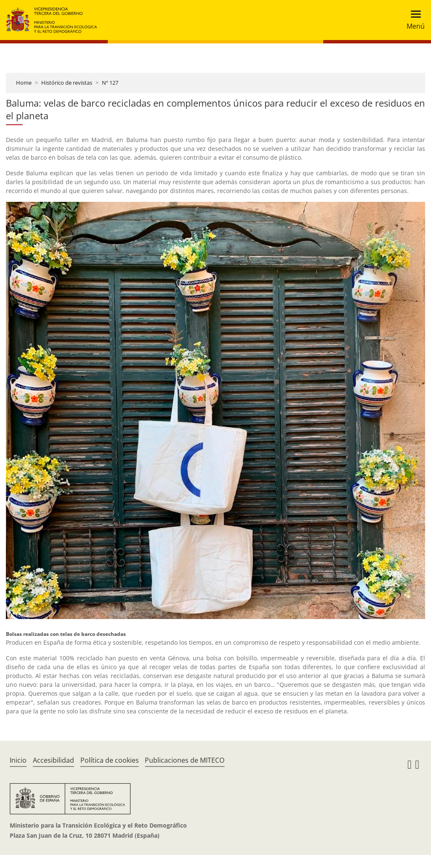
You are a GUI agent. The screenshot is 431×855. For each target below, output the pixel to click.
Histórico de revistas (66, 82)
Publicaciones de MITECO (184, 760)
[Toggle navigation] (413, 20)
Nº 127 (110, 82)
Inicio (18, 760)
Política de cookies (109, 760)
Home (24, 82)
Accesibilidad (53, 760)
